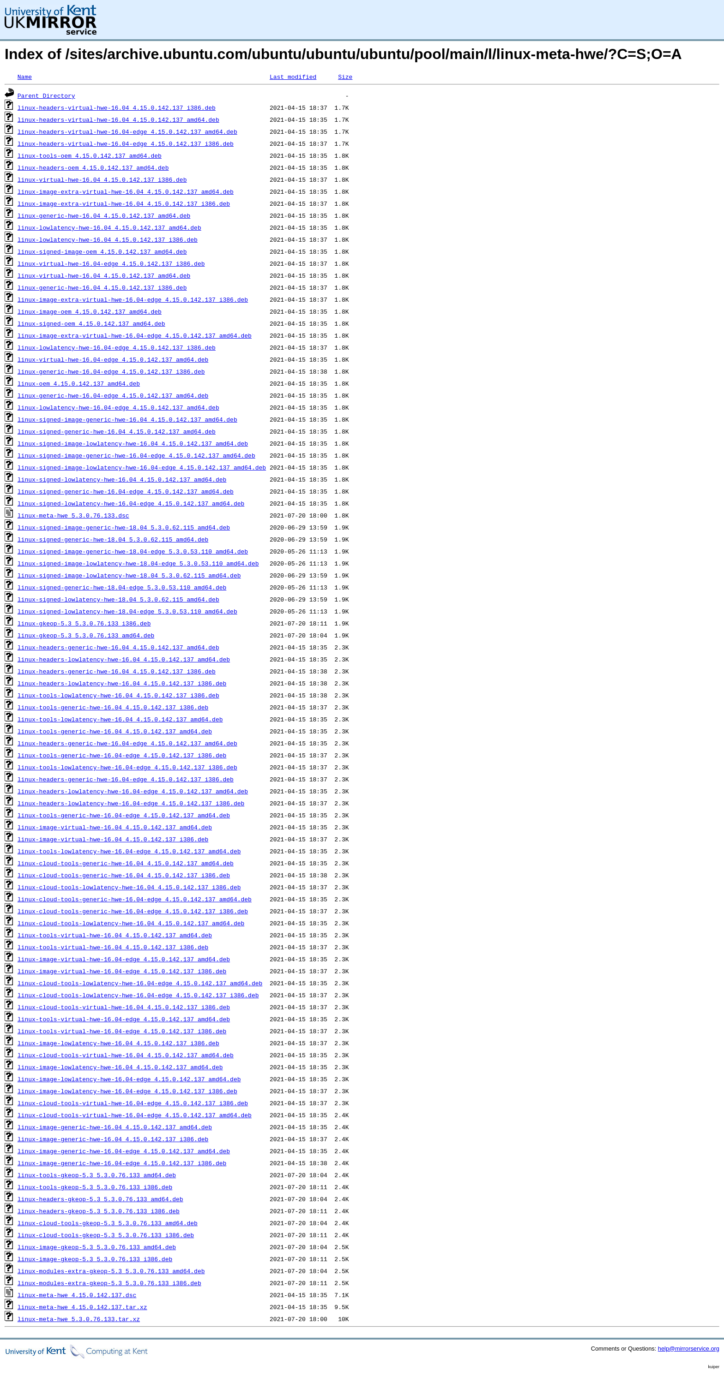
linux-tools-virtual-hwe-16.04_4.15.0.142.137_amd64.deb (115, 935)
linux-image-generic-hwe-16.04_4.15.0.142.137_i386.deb (113, 1139)
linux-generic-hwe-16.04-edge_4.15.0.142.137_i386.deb (111, 371)
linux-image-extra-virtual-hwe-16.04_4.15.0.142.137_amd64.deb (126, 191)
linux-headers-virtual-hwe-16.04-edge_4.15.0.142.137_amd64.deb (127, 131)
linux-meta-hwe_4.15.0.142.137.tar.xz (82, 1307)
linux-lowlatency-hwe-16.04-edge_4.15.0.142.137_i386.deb (117, 347)
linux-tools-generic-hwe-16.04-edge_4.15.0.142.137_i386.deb (122, 755)
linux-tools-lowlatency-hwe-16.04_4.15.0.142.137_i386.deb (118, 695)
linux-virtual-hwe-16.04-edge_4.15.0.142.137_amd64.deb (113, 359)
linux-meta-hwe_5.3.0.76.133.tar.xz (79, 1319)
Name (25, 76)
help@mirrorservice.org (688, 1348)
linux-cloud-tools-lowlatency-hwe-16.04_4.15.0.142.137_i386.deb (129, 887)
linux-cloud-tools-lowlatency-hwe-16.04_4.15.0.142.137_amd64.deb (131, 923)
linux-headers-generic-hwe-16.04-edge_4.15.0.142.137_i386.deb (126, 779)
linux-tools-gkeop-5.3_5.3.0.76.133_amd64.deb (97, 1175)
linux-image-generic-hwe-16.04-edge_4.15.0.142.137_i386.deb (122, 1163)
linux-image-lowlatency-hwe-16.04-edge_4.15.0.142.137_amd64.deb (129, 1079)
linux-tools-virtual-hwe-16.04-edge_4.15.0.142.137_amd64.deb (124, 1019)
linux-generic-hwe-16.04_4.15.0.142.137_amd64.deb (104, 215)
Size (345, 76)
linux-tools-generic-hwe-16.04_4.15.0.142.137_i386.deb (113, 707)
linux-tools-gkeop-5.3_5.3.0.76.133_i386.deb (95, 1187)
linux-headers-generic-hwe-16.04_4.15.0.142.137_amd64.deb (118, 647)
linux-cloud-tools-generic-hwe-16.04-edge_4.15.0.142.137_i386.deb (133, 911)
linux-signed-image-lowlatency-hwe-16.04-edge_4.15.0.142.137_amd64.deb (142, 467)
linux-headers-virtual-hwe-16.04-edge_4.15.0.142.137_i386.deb (126, 143)
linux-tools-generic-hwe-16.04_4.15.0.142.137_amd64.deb (115, 731)
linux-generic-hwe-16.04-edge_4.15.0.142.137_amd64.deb (113, 395)
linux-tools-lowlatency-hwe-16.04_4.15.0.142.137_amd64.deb (120, 719)
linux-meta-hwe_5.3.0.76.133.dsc (73, 515)
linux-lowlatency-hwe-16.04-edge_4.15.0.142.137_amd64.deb (118, 407)
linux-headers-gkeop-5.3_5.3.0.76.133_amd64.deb (100, 1199)
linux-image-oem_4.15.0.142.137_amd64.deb (90, 311)
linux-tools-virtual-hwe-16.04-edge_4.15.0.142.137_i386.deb (122, 1031)
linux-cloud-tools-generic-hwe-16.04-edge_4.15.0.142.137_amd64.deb (135, 899)
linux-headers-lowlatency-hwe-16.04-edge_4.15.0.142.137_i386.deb (131, 803)
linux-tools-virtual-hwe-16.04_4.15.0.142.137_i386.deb (113, 947)
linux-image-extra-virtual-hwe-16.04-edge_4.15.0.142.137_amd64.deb (135, 335)
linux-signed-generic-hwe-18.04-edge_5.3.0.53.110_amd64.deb (122, 587)
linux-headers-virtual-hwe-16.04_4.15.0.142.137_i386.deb (117, 107)
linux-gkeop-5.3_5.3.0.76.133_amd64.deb (86, 635)
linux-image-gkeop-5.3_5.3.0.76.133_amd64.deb (97, 1247)
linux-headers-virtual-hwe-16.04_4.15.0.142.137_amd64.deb (118, 119)
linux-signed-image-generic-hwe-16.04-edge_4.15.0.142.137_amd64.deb (136, 455)
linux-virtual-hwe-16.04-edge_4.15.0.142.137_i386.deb (111, 263)
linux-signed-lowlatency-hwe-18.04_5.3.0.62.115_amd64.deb (118, 599)
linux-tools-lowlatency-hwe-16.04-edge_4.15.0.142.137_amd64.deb (129, 851)
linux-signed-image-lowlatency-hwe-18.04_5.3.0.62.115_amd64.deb (129, 575)
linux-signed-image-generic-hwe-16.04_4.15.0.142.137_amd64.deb (127, 419)
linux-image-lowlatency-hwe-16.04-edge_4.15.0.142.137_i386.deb (127, 1091)
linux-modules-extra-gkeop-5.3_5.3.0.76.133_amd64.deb (111, 1271)
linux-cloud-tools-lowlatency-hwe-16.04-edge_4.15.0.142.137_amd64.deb (140, 983)
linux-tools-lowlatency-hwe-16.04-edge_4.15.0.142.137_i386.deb (127, 767)
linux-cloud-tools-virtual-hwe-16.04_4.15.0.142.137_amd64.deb (126, 1055)
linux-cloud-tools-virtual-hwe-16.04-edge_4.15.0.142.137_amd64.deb (135, 1115)
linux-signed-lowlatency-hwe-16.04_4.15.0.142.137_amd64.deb (122, 479)
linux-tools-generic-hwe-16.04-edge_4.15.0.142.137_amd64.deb (124, 815)
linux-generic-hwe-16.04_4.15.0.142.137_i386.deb (102, 287)
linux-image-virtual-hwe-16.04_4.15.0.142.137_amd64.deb (115, 827)
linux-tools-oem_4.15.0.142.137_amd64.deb (90, 155)
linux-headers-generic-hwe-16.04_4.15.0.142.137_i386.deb (117, 671)
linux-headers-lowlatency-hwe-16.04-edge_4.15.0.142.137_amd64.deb (133, 791)
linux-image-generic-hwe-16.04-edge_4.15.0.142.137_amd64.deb (124, 1151)
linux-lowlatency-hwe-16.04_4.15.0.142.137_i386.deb (108, 239)
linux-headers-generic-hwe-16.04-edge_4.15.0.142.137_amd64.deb (127, 743)
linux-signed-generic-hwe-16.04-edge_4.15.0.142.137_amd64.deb (126, 491)
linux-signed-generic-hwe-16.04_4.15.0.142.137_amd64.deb (117, 431)
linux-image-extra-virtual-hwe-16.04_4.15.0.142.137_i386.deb (124, 203)
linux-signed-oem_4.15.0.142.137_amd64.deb (91, 323)
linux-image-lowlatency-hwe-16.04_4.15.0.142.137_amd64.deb (120, 1067)
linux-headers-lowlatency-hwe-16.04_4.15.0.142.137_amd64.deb (124, 659)
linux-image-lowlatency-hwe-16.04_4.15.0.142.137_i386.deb (118, 1043)
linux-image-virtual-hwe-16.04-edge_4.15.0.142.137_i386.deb (122, 971)
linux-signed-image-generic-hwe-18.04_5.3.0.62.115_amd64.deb (124, 527)
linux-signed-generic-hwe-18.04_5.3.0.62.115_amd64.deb (113, 539)
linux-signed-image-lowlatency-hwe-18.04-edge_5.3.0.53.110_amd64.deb (138, 563)
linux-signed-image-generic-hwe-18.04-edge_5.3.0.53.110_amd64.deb (133, 551)
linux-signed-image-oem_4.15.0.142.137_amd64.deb (102, 251)
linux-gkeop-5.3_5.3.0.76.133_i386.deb (84, 623)
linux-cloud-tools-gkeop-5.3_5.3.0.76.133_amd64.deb (108, 1223)
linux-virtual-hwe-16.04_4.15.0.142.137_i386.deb (102, 179)
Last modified (293, 76)
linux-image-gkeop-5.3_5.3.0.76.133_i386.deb (95, 1259)
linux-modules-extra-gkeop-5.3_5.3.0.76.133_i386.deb (109, 1283)
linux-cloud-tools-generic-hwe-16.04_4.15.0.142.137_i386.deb (124, 875)
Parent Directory (46, 95)
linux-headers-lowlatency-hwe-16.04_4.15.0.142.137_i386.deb (122, 683)
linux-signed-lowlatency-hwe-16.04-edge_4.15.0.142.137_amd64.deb (131, 503)
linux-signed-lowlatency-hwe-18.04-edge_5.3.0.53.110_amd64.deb (127, 611)
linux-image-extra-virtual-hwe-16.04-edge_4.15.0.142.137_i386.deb (133, 299)
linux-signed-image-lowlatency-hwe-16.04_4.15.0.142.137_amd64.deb (133, 443)
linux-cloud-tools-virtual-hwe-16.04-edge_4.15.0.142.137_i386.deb (133, 1103)
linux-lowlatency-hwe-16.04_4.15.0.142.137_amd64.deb (109, 227)
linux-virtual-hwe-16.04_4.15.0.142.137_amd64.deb (104, 275)
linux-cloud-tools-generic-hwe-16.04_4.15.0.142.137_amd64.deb (126, 863)
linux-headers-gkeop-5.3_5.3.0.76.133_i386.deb (99, 1211)
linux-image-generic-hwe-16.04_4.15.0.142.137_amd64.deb (115, 1127)
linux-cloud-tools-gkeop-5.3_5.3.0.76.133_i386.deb (106, 1235)
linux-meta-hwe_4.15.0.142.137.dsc (77, 1295)
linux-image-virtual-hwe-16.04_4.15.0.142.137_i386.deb (113, 839)
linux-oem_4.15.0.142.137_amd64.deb (79, 383)
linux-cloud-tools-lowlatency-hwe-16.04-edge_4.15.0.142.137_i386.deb (138, 995)
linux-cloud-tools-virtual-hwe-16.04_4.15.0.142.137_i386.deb (124, 1007)
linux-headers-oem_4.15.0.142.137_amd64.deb (93, 167)
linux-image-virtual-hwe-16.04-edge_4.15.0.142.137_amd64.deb (124, 959)
